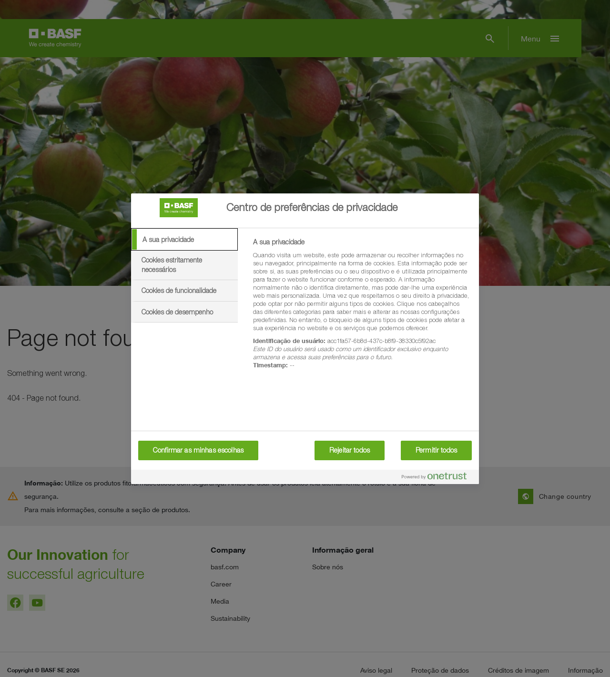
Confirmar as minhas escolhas (198, 450)
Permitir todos (436, 450)
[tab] (184, 239)
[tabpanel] (362, 309)
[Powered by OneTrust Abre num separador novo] (438, 478)
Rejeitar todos (349, 450)
